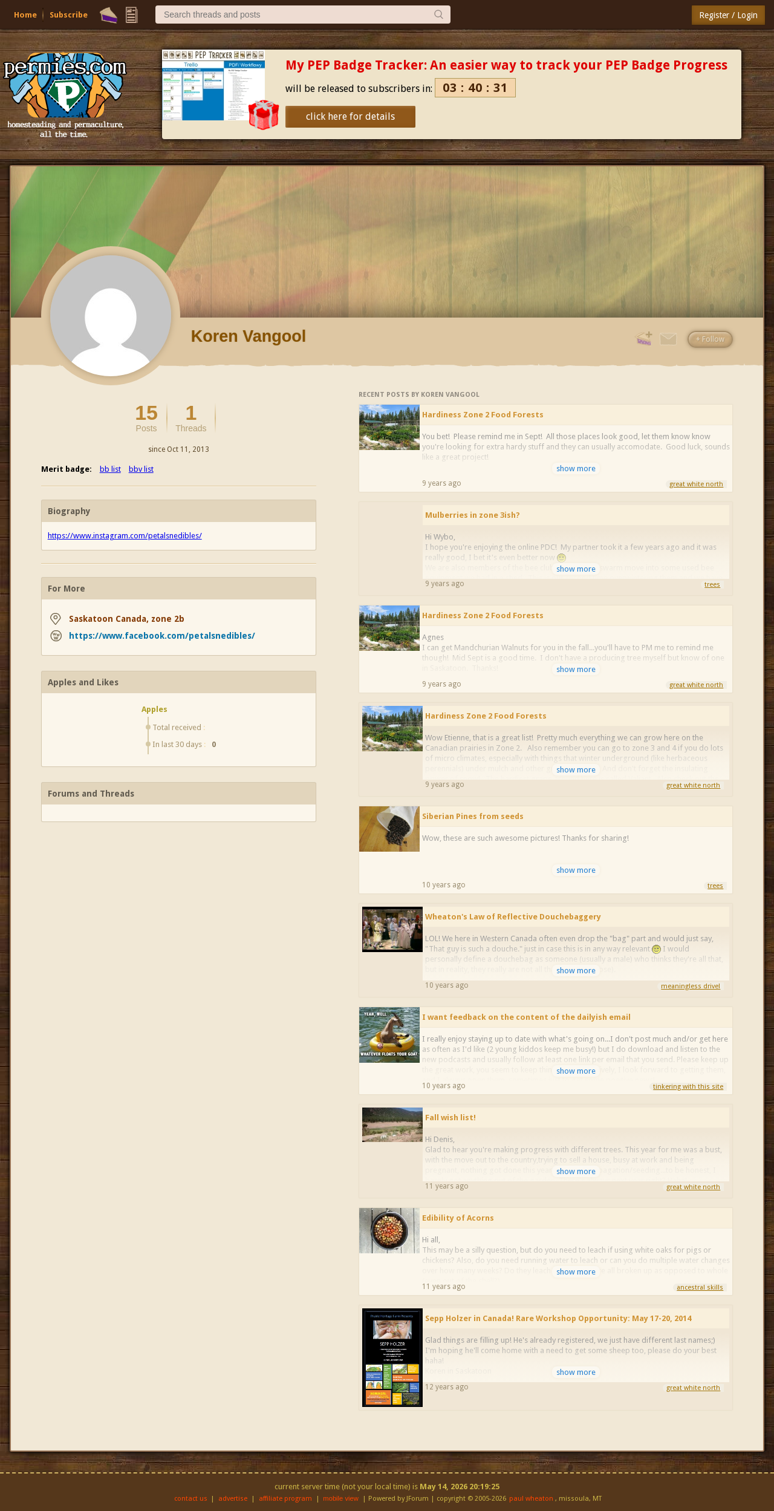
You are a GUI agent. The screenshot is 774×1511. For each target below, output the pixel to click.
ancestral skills (700, 1287)
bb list (110, 469)
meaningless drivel (690, 986)
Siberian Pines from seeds (473, 816)
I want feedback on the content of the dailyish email (526, 1017)
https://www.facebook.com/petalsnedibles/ (162, 636)
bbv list (141, 469)
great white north (696, 484)
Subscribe (69, 14)
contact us (190, 1499)
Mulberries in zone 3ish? (472, 515)
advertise (232, 1499)
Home (25, 14)
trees (712, 585)
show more (576, 468)
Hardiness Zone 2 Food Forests (483, 414)
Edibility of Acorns (458, 1217)
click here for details (350, 116)
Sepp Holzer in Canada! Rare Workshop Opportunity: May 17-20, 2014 (558, 1318)
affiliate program (285, 1499)
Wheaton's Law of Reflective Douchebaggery (513, 916)
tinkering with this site (688, 1087)
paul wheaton (531, 1499)
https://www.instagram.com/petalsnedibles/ (125, 535)
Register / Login (728, 15)
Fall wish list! (450, 1117)
